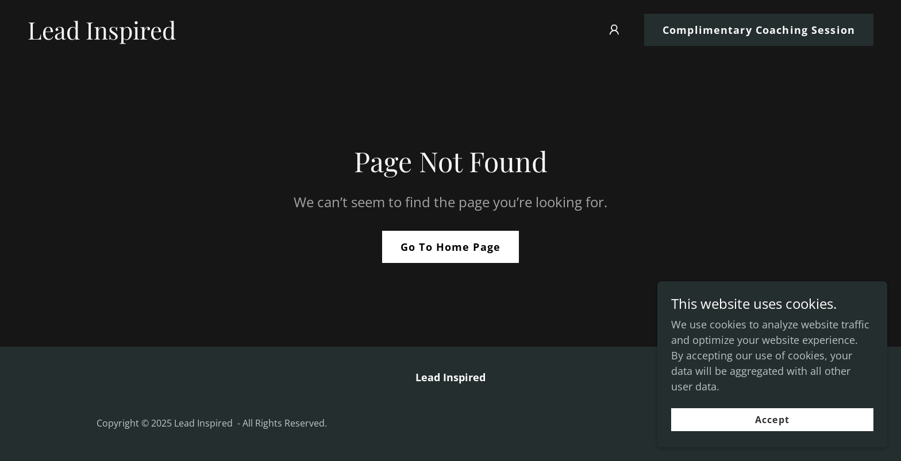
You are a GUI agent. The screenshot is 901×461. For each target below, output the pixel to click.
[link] (102, 35)
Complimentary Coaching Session (759, 30)
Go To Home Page (450, 247)
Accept (772, 419)
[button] (614, 29)
